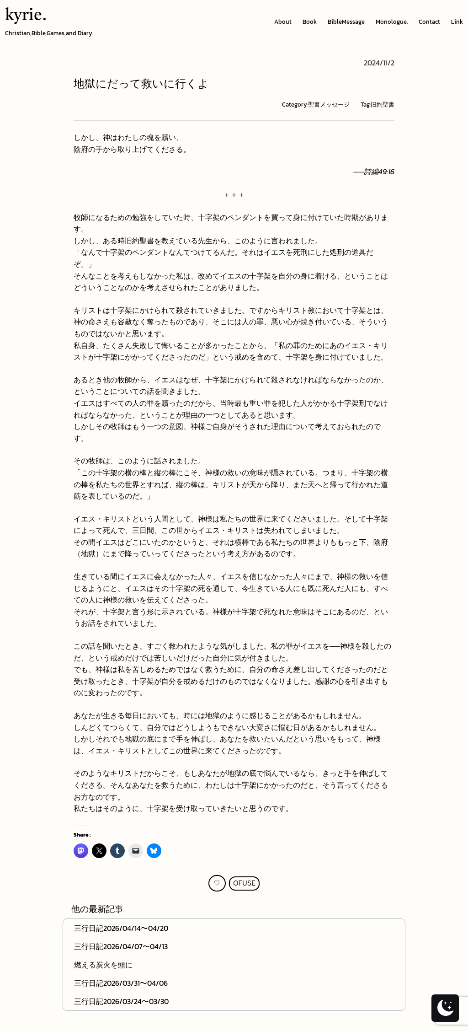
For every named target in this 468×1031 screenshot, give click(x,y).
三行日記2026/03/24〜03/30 (121, 1001)
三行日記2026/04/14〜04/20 (121, 928)
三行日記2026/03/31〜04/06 (121, 982)
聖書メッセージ (329, 104)
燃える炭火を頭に (103, 964)
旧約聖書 (382, 104)
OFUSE (244, 883)
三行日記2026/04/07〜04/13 (121, 946)
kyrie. (26, 16)
